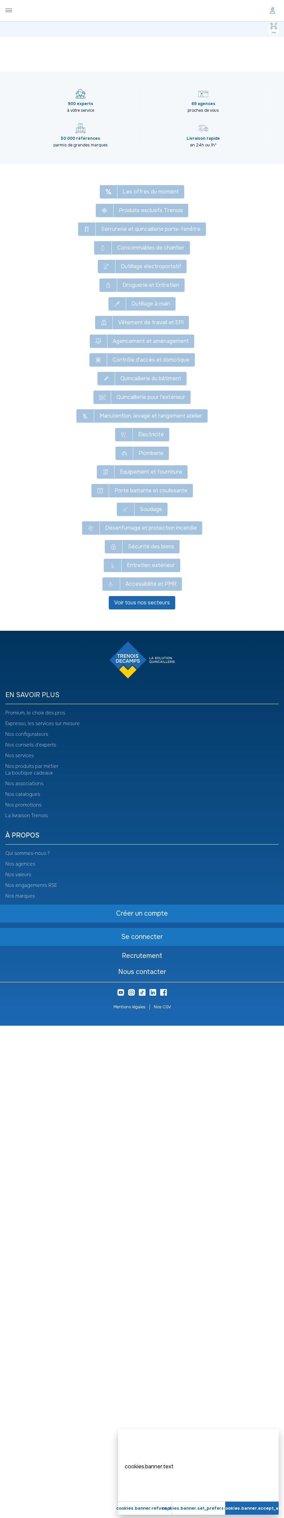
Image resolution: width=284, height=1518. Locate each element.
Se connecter (85, 273)
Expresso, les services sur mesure (42, 1216)
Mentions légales (129, 1499)
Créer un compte (85, 289)
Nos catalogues (22, 1287)
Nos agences (20, 1356)
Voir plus (142, 507)
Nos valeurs (18, 1367)
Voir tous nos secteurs (142, 1094)
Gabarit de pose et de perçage (149, 46)
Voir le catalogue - (215, 62)
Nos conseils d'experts (30, 1237)
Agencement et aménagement (87, 46)
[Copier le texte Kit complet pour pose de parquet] (157, 61)
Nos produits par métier (31, 1258)
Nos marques (20, 1388)
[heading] (142, 1187)
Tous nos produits (36, 46)
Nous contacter (142, 1464)
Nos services (19, 1248)
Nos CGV (162, 1499)
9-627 (144, 499)
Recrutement (142, 1448)
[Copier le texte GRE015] (49, 77)
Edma (130, 448)
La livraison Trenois (26, 1308)
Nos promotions (23, 1297)
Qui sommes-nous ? (27, 1346)
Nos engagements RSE (31, 1378)
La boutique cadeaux (29, 1265)
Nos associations (24, 1276)
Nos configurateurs (26, 1226)
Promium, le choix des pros (35, 1205)
